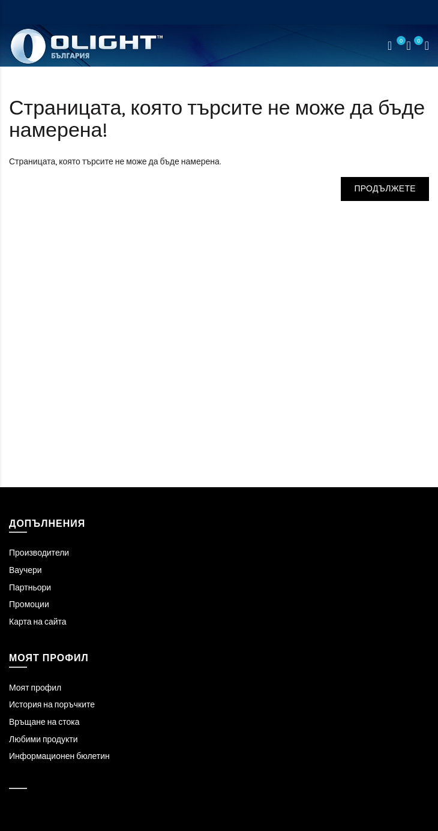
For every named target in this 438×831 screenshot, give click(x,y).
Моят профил (35, 688)
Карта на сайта (38, 622)
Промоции (29, 604)
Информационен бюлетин (59, 756)
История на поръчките (52, 705)
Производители (39, 553)
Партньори (30, 588)
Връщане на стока (44, 722)
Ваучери (25, 570)
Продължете (385, 189)
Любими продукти (43, 739)
